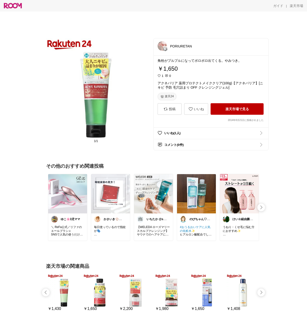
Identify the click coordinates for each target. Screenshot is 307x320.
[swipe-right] (261, 207)
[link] (67, 193)
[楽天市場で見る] (237, 109)
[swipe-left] (46, 292)
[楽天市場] (296, 6)
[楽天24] (167, 96)
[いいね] (196, 109)
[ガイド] (278, 6)
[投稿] (170, 109)
